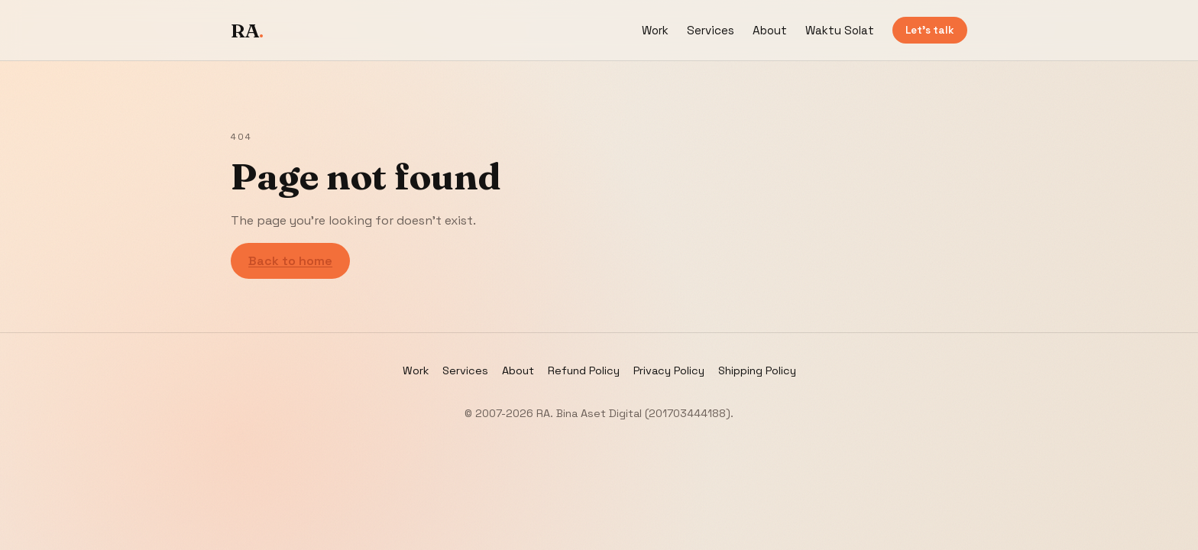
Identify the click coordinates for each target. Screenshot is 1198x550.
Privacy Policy (668, 370)
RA (247, 30)
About (770, 30)
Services (710, 30)
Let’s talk (929, 30)
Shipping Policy (757, 370)
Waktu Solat (839, 30)
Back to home (290, 261)
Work (655, 30)
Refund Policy (584, 370)
